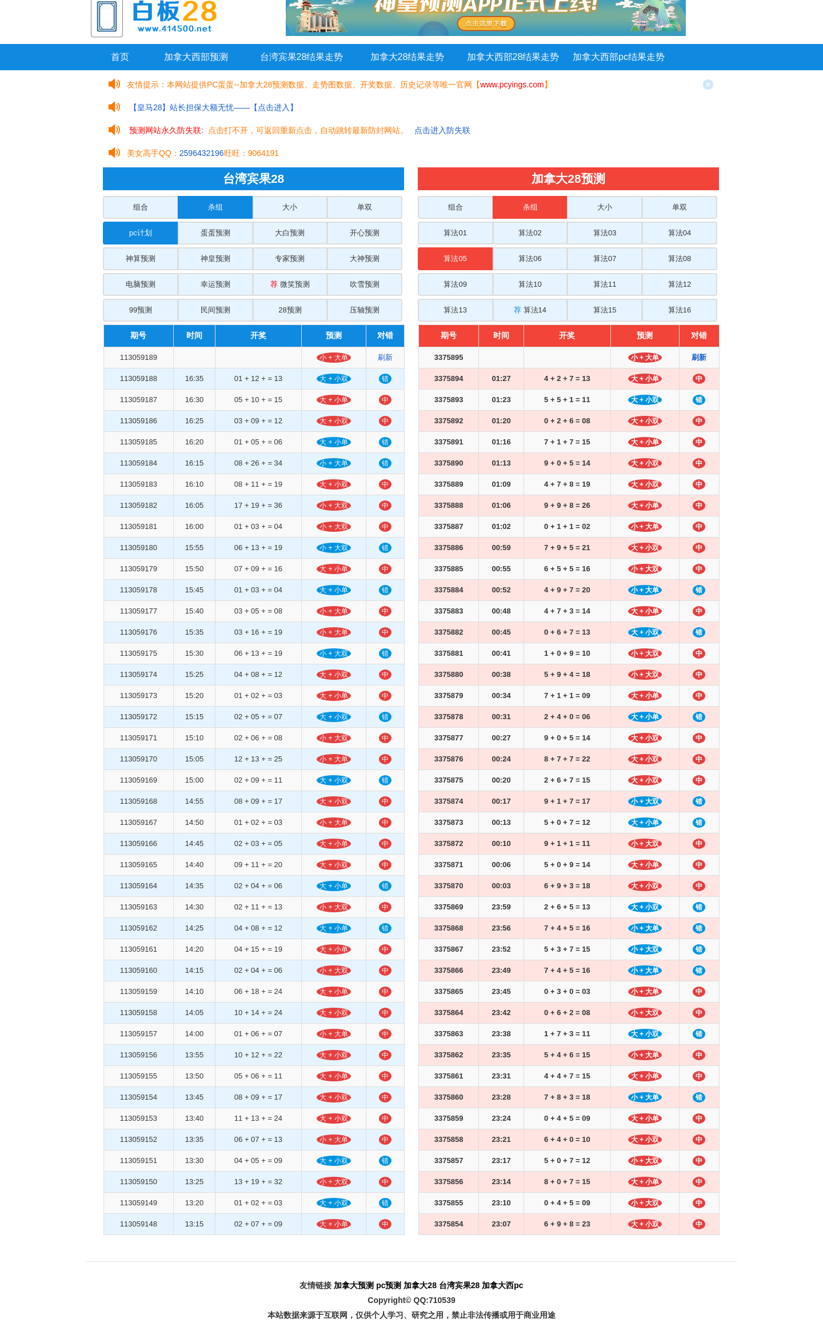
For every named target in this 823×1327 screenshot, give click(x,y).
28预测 (289, 310)
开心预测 (364, 232)
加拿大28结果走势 (407, 57)
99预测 (140, 310)
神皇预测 (215, 258)
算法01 (455, 232)
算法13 (455, 310)
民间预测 (215, 310)
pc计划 (140, 232)
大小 (289, 207)
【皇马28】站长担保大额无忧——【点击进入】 (213, 107)
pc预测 (388, 1285)
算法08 (679, 258)
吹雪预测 (364, 284)
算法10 (529, 284)
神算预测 (140, 258)
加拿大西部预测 (196, 57)
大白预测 (290, 232)
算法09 (455, 284)
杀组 (215, 207)
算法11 (604, 284)
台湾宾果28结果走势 (301, 57)
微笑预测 (290, 284)
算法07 (604, 258)
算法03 (604, 232)
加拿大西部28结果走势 (513, 57)
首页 (120, 57)
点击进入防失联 (442, 130)
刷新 (385, 357)
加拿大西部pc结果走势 (619, 57)
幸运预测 (215, 284)
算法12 (679, 284)
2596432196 (201, 153)
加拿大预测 (354, 1285)
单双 (364, 207)
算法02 (529, 232)
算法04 (679, 232)
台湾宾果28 (459, 1285)
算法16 (679, 310)
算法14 (530, 310)
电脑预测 (140, 284)
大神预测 (364, 258)
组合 (140, 207)
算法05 (455, 258)
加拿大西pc (502, 1285)
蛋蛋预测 (215, 232)
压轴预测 (364, 310)
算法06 (529, 258)
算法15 (604, 310)
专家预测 (290, 258)
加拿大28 (420, 1285)
